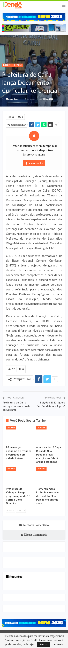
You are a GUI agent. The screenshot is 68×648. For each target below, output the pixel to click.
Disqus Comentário (34, 534)
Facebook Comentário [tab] (34, 525)
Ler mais (57, 644)
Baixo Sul (7, 65)
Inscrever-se (35, 163)
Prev (10, 510)
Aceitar (43, 644)
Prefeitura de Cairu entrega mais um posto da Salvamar (17, 406)
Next (21, 510)
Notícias (18, 65)
